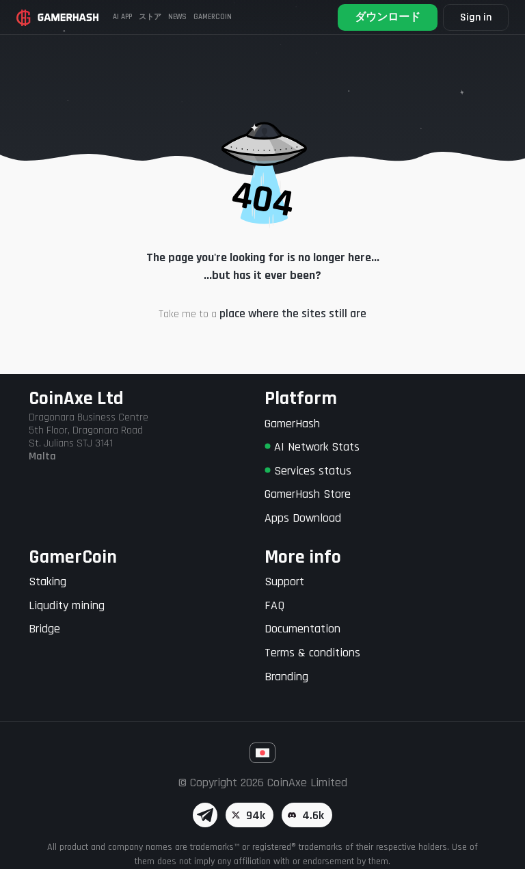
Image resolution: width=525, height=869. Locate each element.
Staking (47, 581)
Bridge (44, 629)
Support (284, 581)
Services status (308, 471)
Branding (286, 676)
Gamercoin (212, 17)
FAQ (274, 605)
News (177, 17)
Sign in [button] (476, 17)
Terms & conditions (312, 652)
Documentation (302, 629)
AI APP (122, 17)
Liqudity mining (67, 605)
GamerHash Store (308, 494)
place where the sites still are (292, 313)
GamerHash (292, 423)
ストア (150, 17)
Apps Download (303, 518)
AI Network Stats (312, 447)
